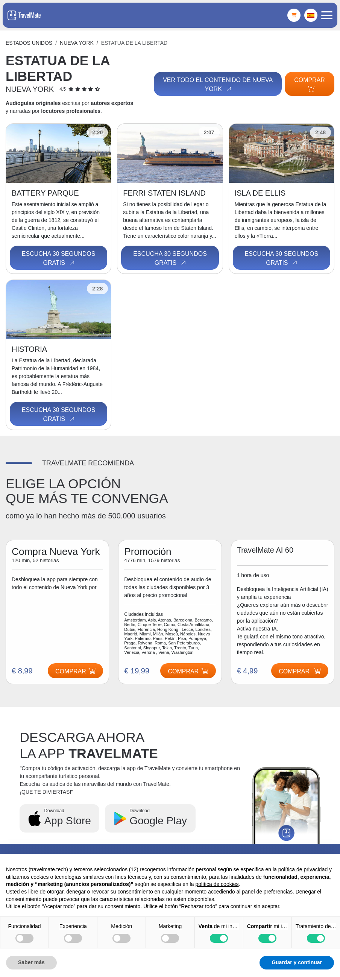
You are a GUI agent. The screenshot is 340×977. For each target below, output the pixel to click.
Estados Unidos (29, 43)
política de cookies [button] (216, 884)
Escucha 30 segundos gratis (59, 258)
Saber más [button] (31, 962)
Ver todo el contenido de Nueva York (217, 85)
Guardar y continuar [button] (297, 962)
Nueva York (77, 43)
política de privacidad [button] (303, 869)
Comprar (309, 84)
